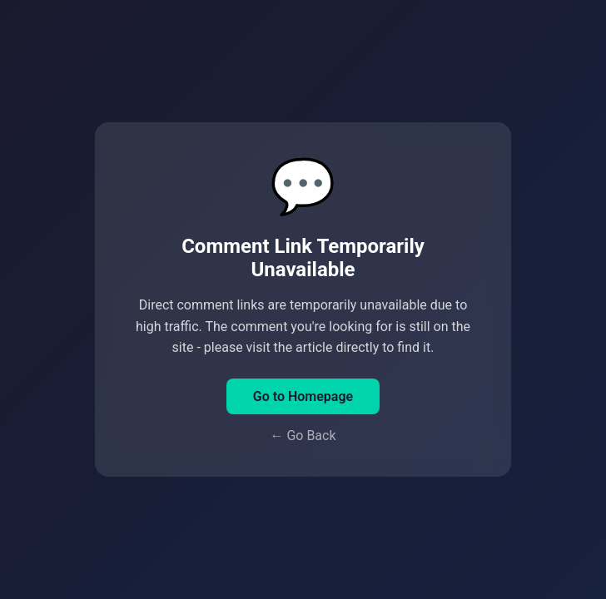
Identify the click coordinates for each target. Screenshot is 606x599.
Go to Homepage (303, 396)
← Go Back (302, 435)
